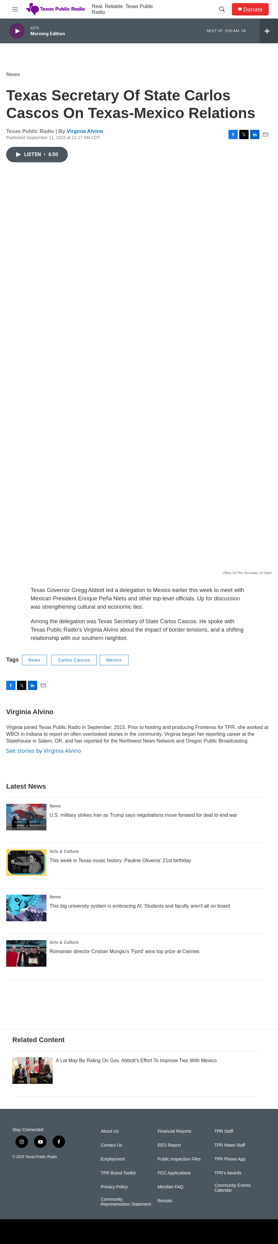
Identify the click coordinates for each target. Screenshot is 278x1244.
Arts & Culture (64, 851)
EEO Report (169, 1145)
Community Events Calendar (232, 1188)
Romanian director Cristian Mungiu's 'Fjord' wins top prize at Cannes (124, 951)
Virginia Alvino (85, 131)
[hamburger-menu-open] (15, 9)
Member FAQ (170, 1187)
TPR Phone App (229, 1159)
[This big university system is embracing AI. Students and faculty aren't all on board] (26, 908)
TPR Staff (223, 1131)
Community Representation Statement (126, 1202)
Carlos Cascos (74, 660)
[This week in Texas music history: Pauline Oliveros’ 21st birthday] (26, 862)
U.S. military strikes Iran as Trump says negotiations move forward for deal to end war (143, 815)
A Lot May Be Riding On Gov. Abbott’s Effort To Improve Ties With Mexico (136, 1060)
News (13, 74)
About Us (110, 1131)
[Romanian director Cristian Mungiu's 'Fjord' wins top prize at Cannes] (26, 953)
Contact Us (111, 1145)
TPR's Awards (227, 1173)
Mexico (114, 660)
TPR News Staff (229, 1145)
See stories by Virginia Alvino (43, 750)
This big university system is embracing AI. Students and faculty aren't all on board (140, 906)
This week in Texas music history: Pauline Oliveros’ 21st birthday (120, 860)
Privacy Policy (114, 1187)
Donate (253, 9)
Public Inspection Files (179, 1159)
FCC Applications (174, 1173)
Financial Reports (174, 1131)
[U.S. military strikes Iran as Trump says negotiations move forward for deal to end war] (26, 817)
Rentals (165, 1201)
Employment (113, 1159)
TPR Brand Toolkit (118, 1173)
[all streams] (269, 31)
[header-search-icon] (222, 9)
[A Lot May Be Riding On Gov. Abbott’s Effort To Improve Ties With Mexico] (32, 1070)
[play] (17, 31)
